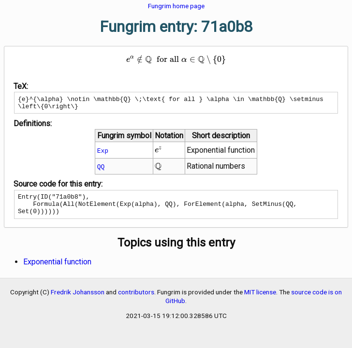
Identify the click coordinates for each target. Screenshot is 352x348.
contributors (136, 299)
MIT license (260, 299)
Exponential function (57, 269)
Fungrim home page (176, 6)
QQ (101, 169)
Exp (102, 153)
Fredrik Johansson (77, 299)
